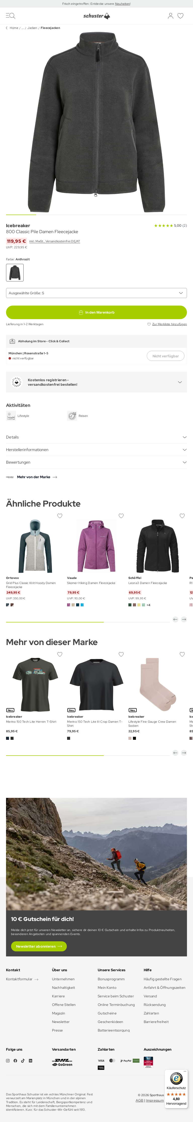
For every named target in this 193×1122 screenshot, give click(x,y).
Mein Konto (107, 987)
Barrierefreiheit (156, 1021)
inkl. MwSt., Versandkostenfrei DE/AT (54, 241)
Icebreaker (18, 225)
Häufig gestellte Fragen (163, 979)
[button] (175, 619)
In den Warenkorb (96, 312)
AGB (139, 1100)
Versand (150, 996)
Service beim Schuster (116, 996)
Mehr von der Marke (33, 477)
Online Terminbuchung (116, 1004)
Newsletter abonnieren (36, 946)
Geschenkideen (110, 1021)
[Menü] (185, 1072)
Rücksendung (155, 1004)
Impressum (155, 1100)
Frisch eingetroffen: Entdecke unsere (88, 4)
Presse (57, 1030)
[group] (96, 122)
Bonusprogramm (111, 979)
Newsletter (61, 1021)
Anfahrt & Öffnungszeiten (165, 987)
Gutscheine (107, 1013)
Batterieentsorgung (114, 1030)
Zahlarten (151, 1013)
